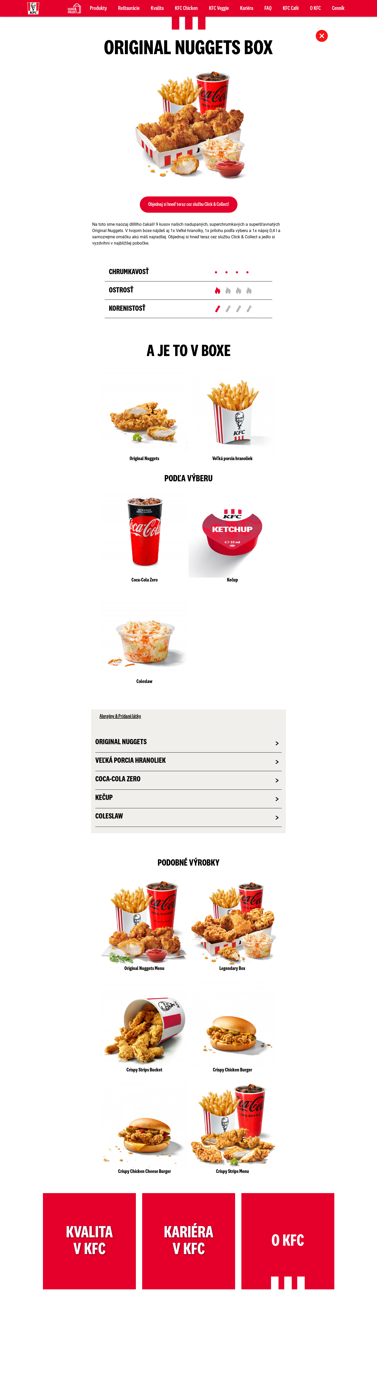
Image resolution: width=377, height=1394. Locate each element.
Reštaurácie (129, 8)
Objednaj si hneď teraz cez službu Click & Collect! (188, 204)
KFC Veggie (219, 8)
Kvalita (157, 8)
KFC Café (291, 8)
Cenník (338, 8)
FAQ (267, 8)
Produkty (98, 8)
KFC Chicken (186, 8)
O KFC (315, 8)
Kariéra (246, 8)
